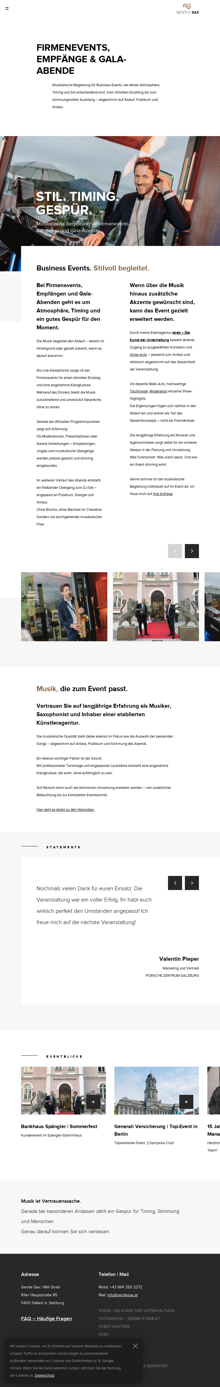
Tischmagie (139, 391)
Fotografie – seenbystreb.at (129, 1318)
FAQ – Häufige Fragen (46, 1319)
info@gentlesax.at (122, 1295)
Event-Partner (114, 1326)
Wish (103, 1334)
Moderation (158, 391)
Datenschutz (113, 1342)
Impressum (110, 1358)
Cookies (107, 1350)
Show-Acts (138, 354)
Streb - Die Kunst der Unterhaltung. (137, 1310)
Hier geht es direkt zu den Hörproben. (66, 809)
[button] (175, 551)
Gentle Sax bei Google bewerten (133, 1366)
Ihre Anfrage (163, 494)
